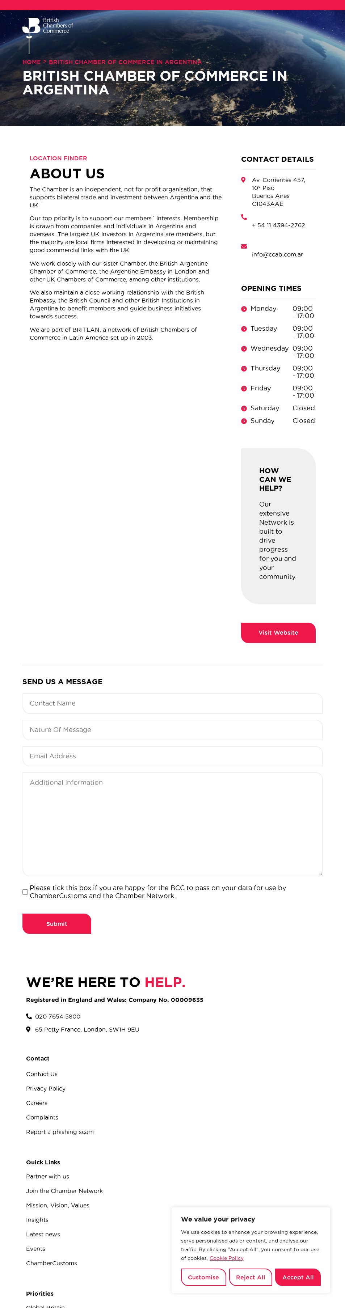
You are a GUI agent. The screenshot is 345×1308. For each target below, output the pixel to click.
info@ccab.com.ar (277, 254)
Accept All (298, 1277)
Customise (203, 1277)
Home (31, 62)
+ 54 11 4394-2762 (278, 225)
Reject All (250, 1277)
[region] (251, 1250)
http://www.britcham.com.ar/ (278, 633)
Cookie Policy (227, 1258)
